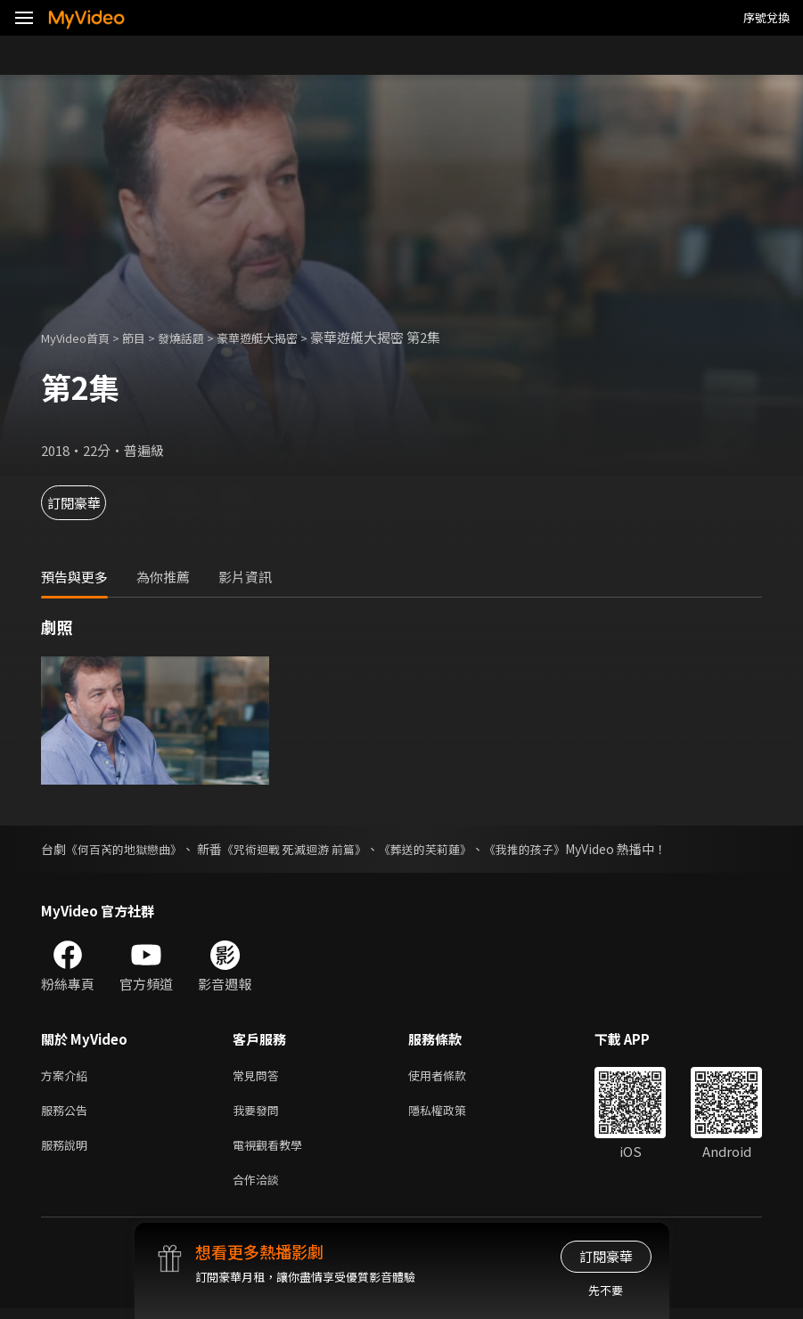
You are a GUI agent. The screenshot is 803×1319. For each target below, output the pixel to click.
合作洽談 (259, 1188)
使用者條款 (452, 1076)
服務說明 (67, 1151)
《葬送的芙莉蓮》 (448, 849)
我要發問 (259, 1113)
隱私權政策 (452, 1113)
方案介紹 (67, 1076)
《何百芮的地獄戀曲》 (128, 849)
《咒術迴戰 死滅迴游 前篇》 (308, 849)
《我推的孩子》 (554, 849)
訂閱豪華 (90, 502)
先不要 (605, 1290)
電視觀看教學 (273, 1151)
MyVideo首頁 (81, 337)
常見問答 (259, 1076)
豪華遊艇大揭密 (286, 337)
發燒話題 (200, 337)
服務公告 (67, 1113)
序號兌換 (766, 17)
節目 (148, 337)
